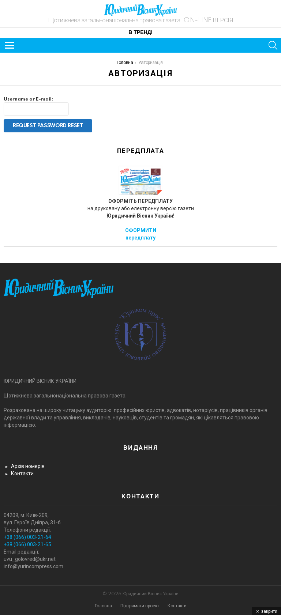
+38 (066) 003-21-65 (27, 544)
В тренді (140, 32)
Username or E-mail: (28, 99)
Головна (103, 606)
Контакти (22, 473)
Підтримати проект (139, 606)
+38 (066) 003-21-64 (27, 537)
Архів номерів (28, 466)
